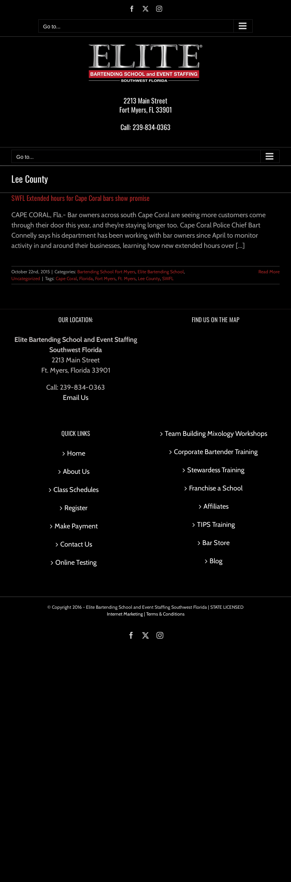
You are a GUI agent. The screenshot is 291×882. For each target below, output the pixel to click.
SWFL (168, 278)
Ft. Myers (127, 278)
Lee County (149, 278)
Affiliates (215, 506)
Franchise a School (215, 488)
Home (76, 453)
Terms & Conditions (165, 614)
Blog (216, 561)
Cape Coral (66, 278)
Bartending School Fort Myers (106, 271)
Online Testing (76, 562)
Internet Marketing (125, 614)
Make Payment (76, 526)
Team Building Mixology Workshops (216, 433)
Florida (86, 278)
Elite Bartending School (161, 271)
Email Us (75, 397)
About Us (76, 471)
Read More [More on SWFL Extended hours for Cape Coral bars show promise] (269, 271)
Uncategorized (25, 278)
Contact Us (76, 544)
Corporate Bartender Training (216, 452)
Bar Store (216, 543)
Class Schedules (76, 490)
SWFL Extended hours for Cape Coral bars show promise (80, 198)
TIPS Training (216, 524)
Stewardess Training (215, 470)
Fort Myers (105, 278)
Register (76, 508)
